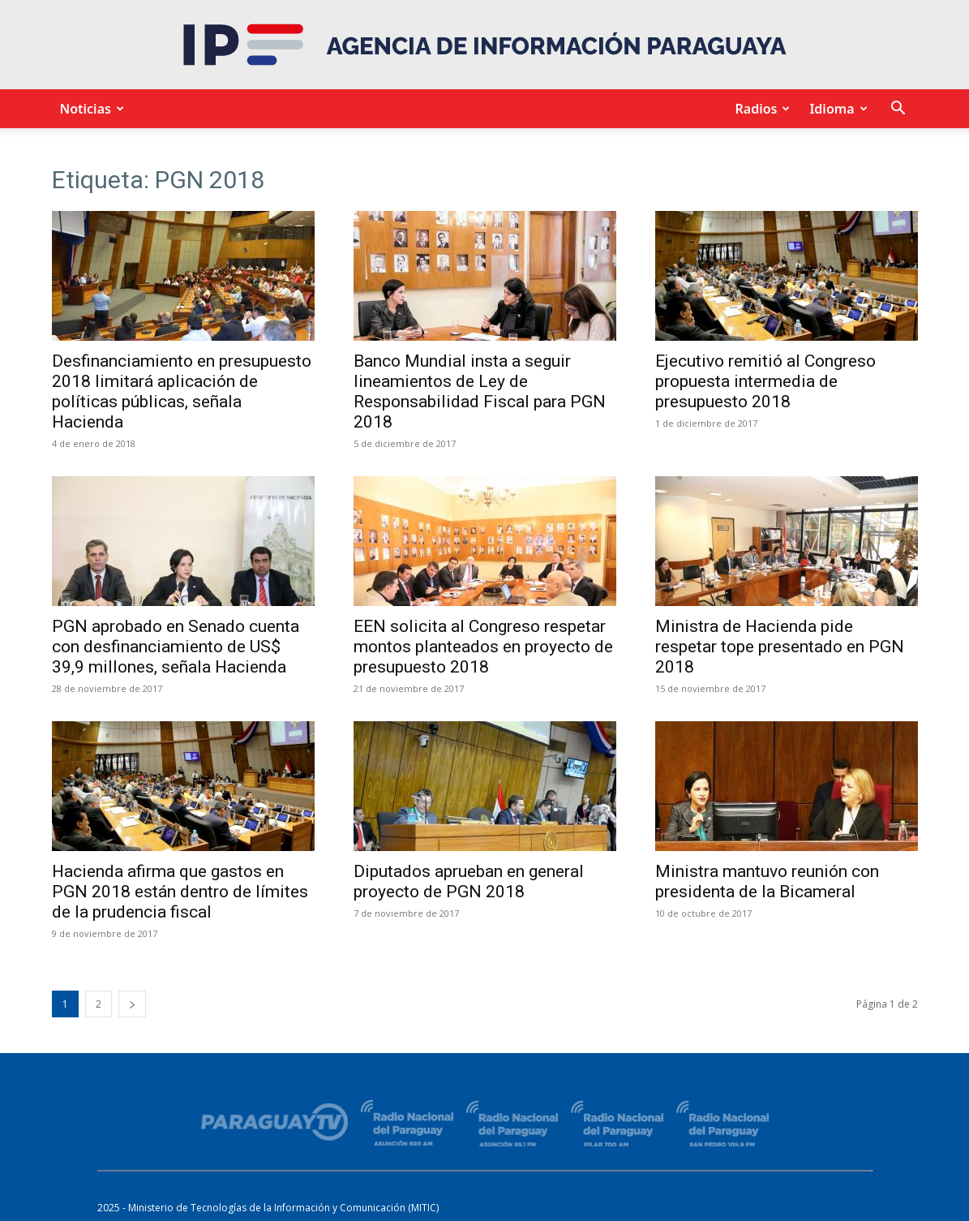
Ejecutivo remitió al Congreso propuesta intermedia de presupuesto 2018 (765, 381)
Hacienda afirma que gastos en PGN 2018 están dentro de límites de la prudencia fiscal (180, 892)
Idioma (835, 109)
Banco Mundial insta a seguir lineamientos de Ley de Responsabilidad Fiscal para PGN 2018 (480, 391)
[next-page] (132, 1004)
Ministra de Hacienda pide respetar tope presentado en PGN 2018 (779, 647)
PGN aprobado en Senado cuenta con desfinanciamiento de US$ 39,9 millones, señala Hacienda (175, 647)
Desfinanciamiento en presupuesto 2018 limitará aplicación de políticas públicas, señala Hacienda (181, 391)
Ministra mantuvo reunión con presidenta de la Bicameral (767, 881)
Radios (760, 109)
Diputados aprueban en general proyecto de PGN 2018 (469, 881)
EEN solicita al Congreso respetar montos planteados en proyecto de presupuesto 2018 (483, 647)
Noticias (89, 109)
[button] (898, 110)
